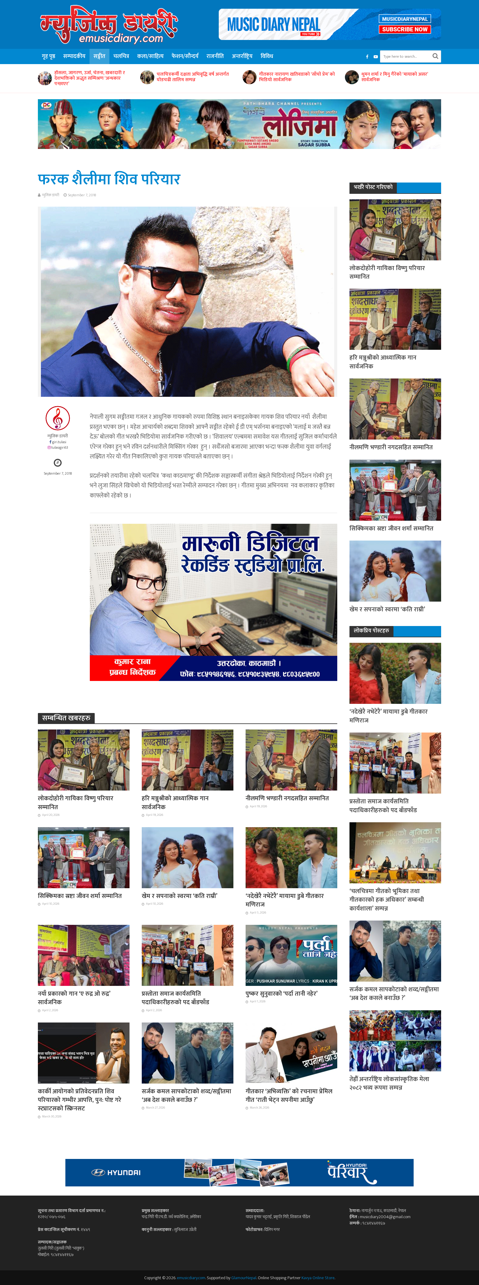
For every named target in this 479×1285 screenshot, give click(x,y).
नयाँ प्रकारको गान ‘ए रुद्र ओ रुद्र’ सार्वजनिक (74, 998)
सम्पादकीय (74, 56)
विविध (267, 56)
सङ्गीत (99, 56)
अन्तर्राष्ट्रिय (242, 56)
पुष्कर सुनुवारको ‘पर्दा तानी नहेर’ (282, 994)
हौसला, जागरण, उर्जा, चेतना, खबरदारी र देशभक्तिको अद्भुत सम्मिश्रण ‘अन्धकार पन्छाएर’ (89, 78)
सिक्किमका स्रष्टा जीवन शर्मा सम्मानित (80, 896)
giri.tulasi (59, 442)
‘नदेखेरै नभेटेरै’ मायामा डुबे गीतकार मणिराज (285, 900)
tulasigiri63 (59, 448)
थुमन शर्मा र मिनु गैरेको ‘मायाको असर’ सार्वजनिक (394, 77)
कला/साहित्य (150, 56)
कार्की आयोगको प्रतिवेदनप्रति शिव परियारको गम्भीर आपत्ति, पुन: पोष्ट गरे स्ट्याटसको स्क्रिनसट (79, 1100)
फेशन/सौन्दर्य (185, 56)
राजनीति (215, 56)
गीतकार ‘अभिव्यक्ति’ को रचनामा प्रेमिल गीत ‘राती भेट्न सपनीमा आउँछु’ (289, 1096)
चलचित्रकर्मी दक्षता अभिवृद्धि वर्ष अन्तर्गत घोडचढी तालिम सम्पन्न (193, 77)
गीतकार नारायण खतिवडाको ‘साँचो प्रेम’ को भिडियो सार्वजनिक (297, 77)
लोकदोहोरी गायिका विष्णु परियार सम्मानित (75, 803)
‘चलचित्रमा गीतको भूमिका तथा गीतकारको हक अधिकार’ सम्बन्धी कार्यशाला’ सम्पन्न (386, 900)
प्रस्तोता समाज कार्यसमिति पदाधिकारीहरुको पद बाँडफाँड (175, 998)
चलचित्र (121, 56)
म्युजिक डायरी (50, 195)
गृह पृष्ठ (48, 56)
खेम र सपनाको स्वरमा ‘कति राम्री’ (180, 896)
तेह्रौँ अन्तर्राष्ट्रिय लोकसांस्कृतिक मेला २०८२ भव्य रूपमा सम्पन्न (389, 1083)
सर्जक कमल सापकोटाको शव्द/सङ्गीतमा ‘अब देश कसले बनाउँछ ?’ (186, 1096)
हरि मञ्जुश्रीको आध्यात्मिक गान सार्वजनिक (175, 803)
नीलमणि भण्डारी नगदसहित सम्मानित (287, 798)
